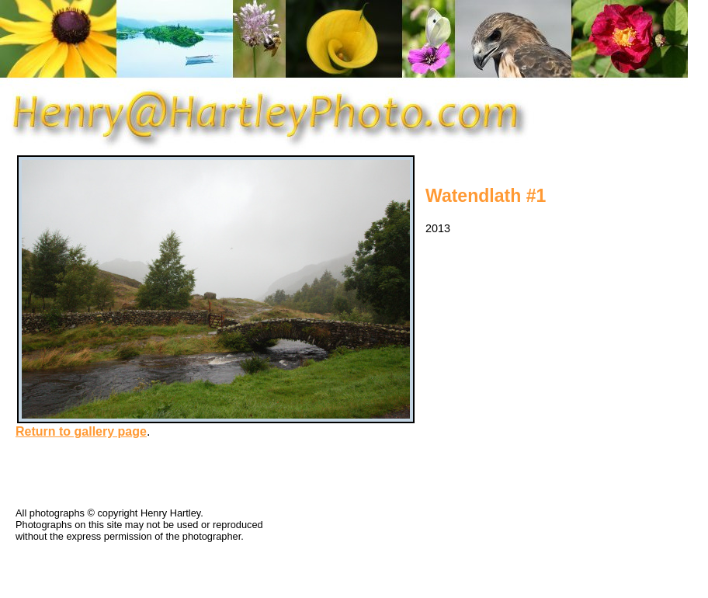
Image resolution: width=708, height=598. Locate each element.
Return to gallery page (81, 431)
